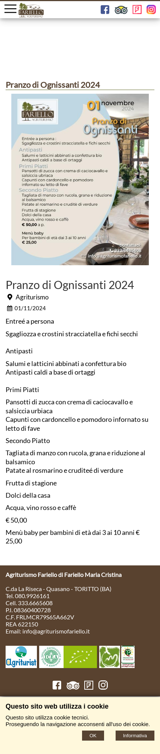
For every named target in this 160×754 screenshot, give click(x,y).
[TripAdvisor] (72, 687)
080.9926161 (32, 595)
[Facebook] (57, 687)
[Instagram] (103, 687)
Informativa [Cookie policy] (135, 735)
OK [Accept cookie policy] (93, 735)
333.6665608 (35, 602)
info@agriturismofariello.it (56, 631)
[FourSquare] (89, 687)
